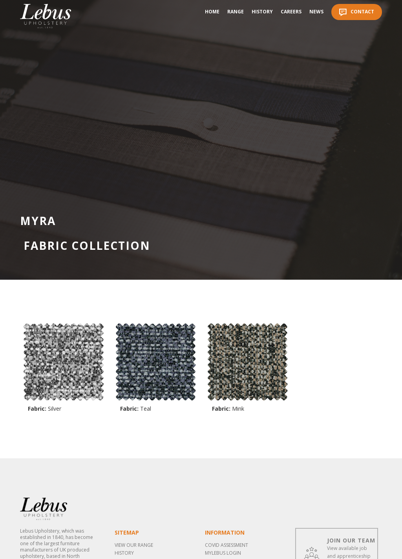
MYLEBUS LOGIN (223, 553)
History (262, 11)
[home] (45, 16)
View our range (134, 545)
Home (212, 11)
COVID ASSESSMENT (226, 545)
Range (235, 11)
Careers (291, 11)
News (316, 11)
